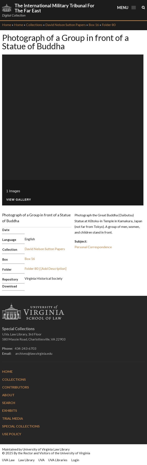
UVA (41, 460)
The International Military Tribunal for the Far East (54, 8)
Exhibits (9, 410)
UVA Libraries (57, 460)
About (8, 395)
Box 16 (94, 25)
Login (75, 460)
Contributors (15, 387)
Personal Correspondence (93, 247)
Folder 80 (109, 25)
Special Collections (21, 426)
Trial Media (12, 418)
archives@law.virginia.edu (33, 353)
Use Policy (11, 434)
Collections (34, 25)
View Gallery (18, 199)
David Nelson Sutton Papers (65, 25)
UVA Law (8, 460)
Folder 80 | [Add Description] (45, 268)
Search (8, 403)
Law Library (26, 460)
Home (6, 25)
